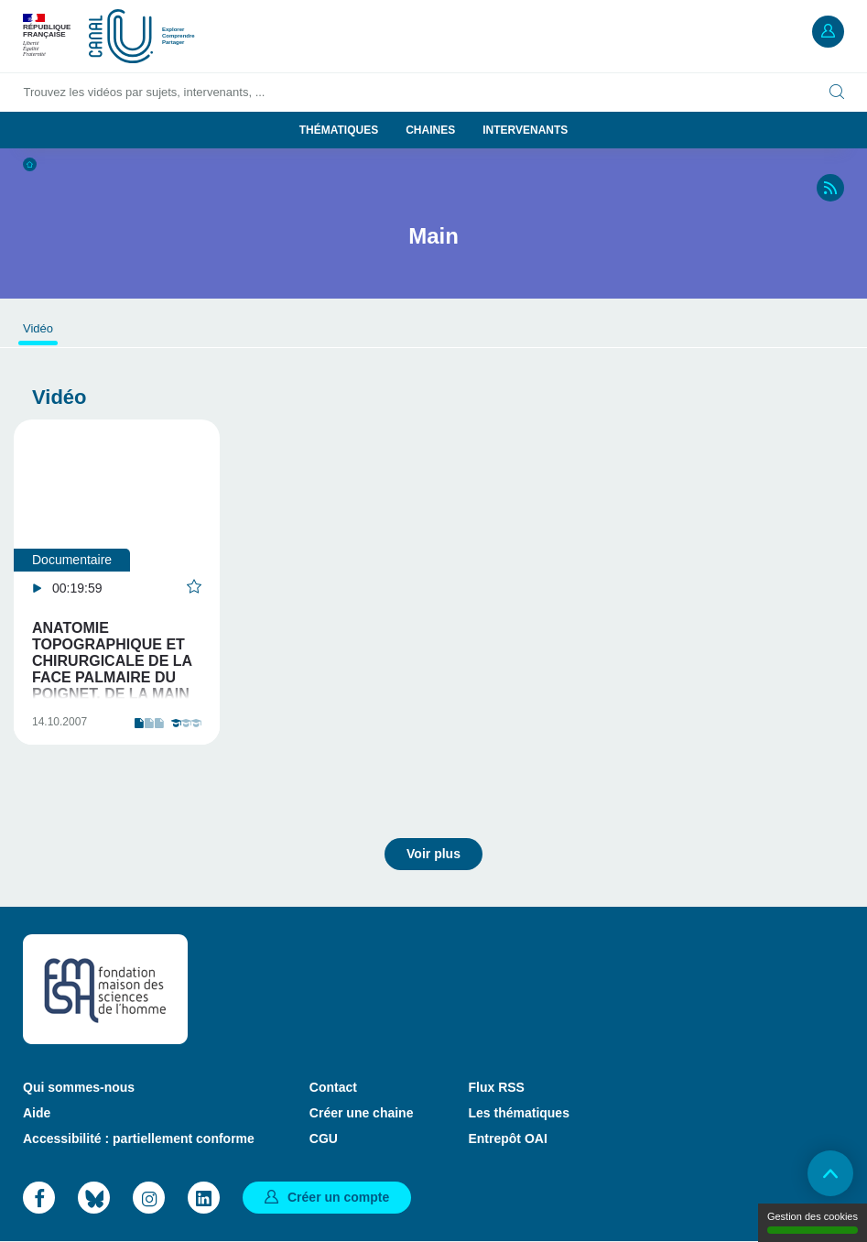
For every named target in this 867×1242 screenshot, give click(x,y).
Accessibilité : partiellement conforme (139, 1138)
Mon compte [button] (828, 32)
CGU (323, 1138)
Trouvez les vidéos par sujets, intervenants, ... (145, 92)
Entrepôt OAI (507, 1138)
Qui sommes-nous (79, 1087)
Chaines (430, 130)
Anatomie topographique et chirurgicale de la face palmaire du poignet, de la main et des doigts (112, 669)
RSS (830, 188)
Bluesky (94, 1198)
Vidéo (38, 328)
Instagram (149, 1198)
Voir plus (433, 853)
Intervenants (525, 130)
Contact (333, 1087)
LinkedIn (204, 1198)
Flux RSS (496, 1087)
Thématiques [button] (338, 130)
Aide (36, 1113)
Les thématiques (518, 1113)
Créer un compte (338, 1197)
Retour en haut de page (830, 1173)
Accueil (30, 164)
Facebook (39, 1198)
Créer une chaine (361, 1113)
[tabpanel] (117, 582)
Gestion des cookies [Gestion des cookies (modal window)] (812, 1222)
